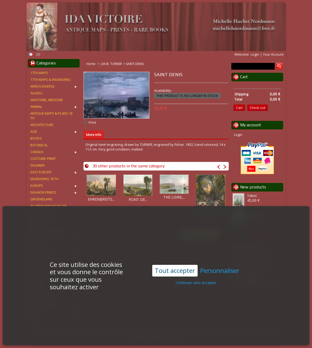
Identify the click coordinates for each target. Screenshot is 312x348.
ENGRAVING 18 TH (44, 178)
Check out (257, 107)
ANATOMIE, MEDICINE (46, 99)
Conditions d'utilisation (146, 338)
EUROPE (36, 185)
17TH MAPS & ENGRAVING (50, 79)
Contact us (176, 338)
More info (93, 134)
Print (92, 122)
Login (255, 54)
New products (253, 187)
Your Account (273, 54)
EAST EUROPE (41, 172)
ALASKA (36, 93)
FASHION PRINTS (43, 192)
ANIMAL (36, 106)
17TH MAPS (39, 72)
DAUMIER (37, 165)
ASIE (33, 131)
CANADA (36, 151)
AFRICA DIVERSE (42, 86)
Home (91, 64)
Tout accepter (175, 259)
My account (250, 124)
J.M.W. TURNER (111, 64)
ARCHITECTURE (41, 124)
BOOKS (36, 138)
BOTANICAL (39, 145)
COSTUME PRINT (43, 158)
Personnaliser (219, 260)
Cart (244, 76)
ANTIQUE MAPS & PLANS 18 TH (51, 115)
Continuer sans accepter (196, 271)
